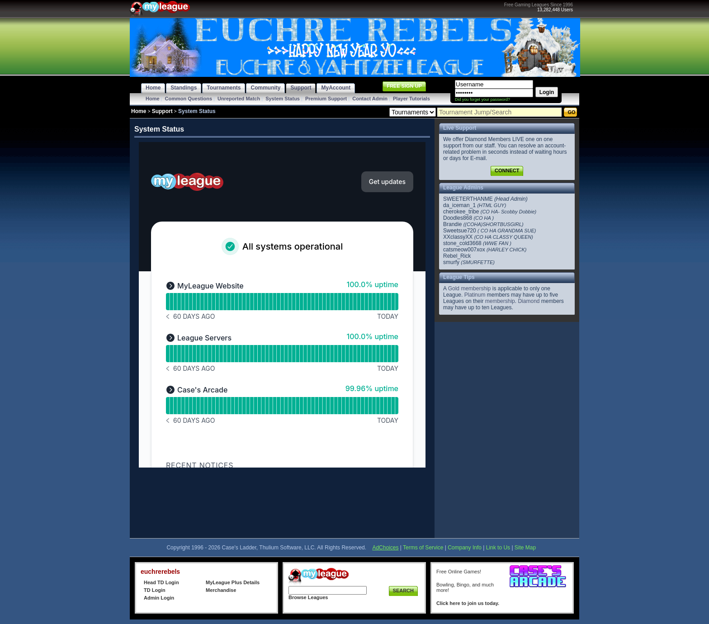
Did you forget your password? (482, 99)
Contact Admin (370, 98)
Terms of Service (423, 547)
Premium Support (326, 98)
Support (162, 111)
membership (476, 288)
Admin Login (159, 597)
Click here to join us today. (467, 603)
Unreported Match (238, 98)
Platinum (475, 295)
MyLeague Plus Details (233, 582)
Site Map (525, 547)
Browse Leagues (308, 597)
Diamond (528, 301)
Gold (453, 288)
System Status (282, 98)
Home (153, 98)
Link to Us (498, 547)
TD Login (154, 590)
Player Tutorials (411, 98)
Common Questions (189, 98)
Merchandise (221, 590)
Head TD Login (161, 582)
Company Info (465, 547)
